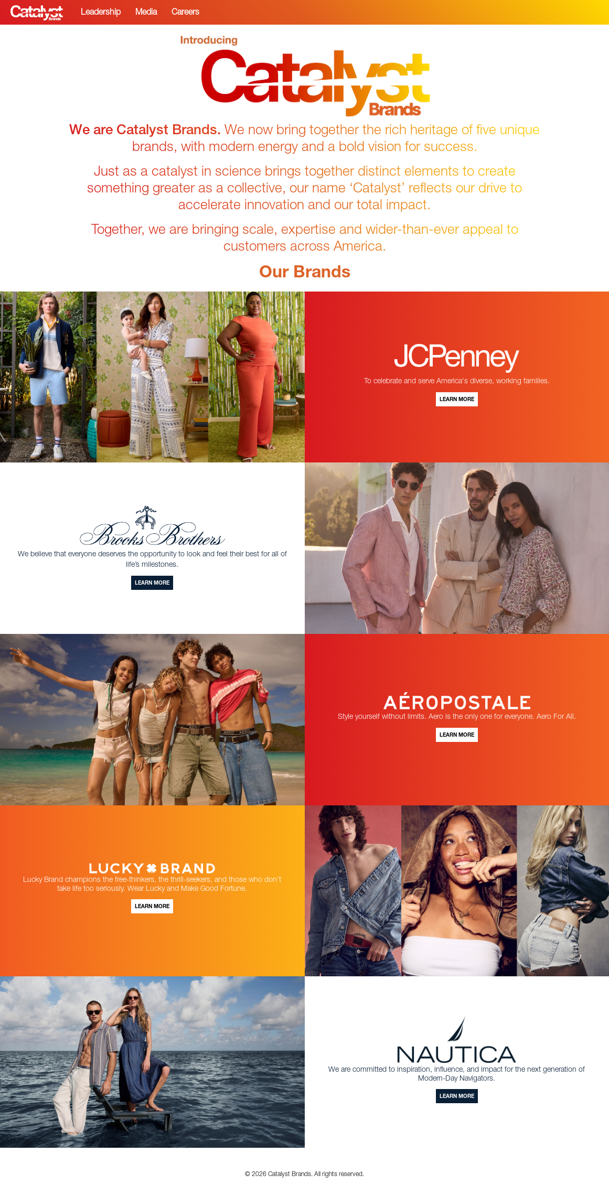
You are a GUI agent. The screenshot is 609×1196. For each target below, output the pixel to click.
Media (146, 13)
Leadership (101, 13)
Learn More (457, 400)
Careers (185, 13)
